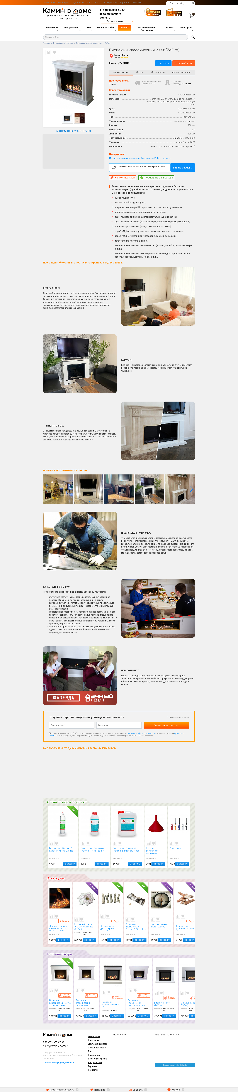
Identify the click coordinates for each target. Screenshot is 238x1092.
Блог (97, 2)
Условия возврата (97, 1048)
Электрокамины (71, 27)
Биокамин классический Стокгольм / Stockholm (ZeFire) (87, 1003)
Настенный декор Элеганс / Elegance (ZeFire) (85, 927)
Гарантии (124, 2)
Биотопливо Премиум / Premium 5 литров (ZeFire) (127, 851)
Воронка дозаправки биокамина (155, 851)
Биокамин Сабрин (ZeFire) (191, 1004)
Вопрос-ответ (95, 1063)
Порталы (124, 27)
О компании (49, 2)
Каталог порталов (65, 996)
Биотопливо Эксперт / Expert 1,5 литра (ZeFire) (63, 851)
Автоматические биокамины (146, 29)
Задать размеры (182, 168)
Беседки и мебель (106, 27)
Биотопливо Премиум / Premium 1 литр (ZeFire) (95, 851)
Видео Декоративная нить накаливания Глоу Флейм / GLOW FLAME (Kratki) (64, 922)
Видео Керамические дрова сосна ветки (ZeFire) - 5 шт (190, 922)
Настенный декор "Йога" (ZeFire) (161, 927)
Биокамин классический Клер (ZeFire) (113, 1004)
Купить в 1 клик (181, 63)
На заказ (169, 27)
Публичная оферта (97, 1059)
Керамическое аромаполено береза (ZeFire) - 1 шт (136, 927)
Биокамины (52, 27)
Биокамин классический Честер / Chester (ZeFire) (60, 1003)
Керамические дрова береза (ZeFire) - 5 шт (110, 928)
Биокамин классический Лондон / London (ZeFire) (139, 1003)
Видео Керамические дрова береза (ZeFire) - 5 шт (115, 922)
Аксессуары (186, 27)
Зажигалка (179, 851)
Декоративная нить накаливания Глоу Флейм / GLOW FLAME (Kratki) (59, 928)
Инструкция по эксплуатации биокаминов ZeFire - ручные (140, 158)
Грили (88, 27)
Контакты (138, 2)
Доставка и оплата (82, 2)
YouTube (174, 1035)
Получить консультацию (167, 725)
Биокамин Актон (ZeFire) (165, 1004)
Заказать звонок (116, 21)
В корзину (157, 63)
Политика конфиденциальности (59, 1063)
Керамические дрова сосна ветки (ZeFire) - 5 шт (186, 928)
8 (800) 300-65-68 (112, 10)
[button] (191, 490)
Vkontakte (122, 1035)
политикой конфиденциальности (140, 734)
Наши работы (110, 2)
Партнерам (63, 2)
